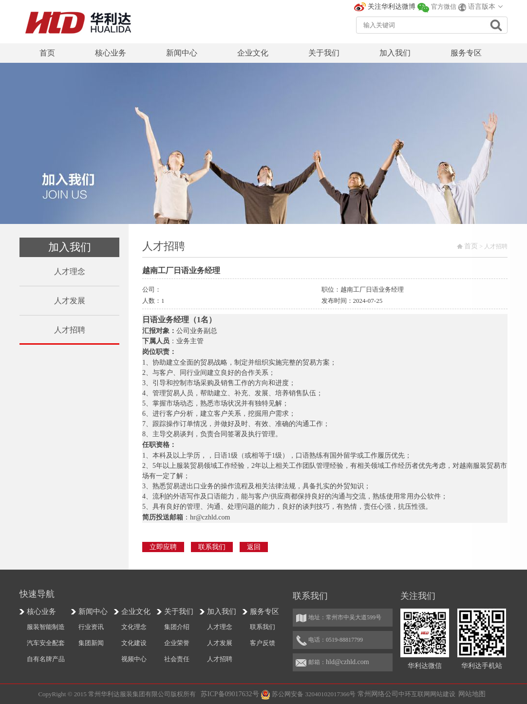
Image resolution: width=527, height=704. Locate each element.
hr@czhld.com (210, 517)
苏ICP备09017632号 (230, 694)
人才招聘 (219, 659)
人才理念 (219, 626)
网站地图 (472, 694)
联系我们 (212, 547)
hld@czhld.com (347, 662)
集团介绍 (176, 626)
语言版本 (481, 6)
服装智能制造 (46, 626)
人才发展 (219, 643)
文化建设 (134, 643)
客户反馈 (262, 643)
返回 (254, 547)
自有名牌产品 (46, 659)
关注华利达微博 (391, 6)
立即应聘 (163, 547)
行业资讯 (91, 626)
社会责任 (176, 659)
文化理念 (134, 626)
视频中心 (134, 659)
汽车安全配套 (46, 643)
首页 (471, 246)
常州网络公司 (378, 694)
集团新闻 (91, 643)
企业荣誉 (176, 643)
